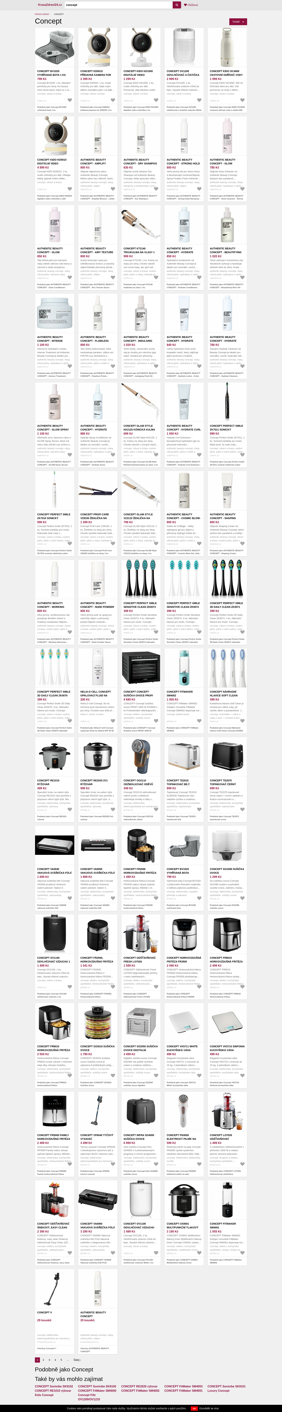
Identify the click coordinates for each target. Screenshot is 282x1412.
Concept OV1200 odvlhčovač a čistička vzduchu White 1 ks (183, 75)
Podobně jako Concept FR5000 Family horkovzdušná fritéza (51, 1172)
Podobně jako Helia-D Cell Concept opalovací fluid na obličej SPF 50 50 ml (97, 731)
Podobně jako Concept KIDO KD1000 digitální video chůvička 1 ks (141, 108)
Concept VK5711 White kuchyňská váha (182, 1048)
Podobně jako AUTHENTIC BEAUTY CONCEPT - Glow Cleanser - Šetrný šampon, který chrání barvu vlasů (226, 199)
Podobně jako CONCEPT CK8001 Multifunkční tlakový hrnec (182, 1261)
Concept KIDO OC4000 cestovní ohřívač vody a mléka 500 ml (226, 75)
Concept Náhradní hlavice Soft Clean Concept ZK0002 (224, 695)
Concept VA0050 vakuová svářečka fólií (97, 871)
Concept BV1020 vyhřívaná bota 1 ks (51, 73)
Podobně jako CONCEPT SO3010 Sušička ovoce (95, 1084)
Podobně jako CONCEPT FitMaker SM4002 (183, 729)
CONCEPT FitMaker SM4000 (97, 1390)
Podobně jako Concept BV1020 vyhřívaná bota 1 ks (51, 108)
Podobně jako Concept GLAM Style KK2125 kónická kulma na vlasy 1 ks (141, 463)
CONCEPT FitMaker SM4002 (180, 693)
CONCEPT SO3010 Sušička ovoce (97, 1048)
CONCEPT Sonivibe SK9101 (227, 1386)
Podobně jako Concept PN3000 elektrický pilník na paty (181, 1172)
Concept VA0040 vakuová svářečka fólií (54, 871)
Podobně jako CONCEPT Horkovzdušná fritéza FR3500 (180, 995)
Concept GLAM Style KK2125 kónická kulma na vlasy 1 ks (139, 429)
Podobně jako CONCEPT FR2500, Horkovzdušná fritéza (96, 995)
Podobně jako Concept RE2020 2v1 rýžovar (96, 818)
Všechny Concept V (46, 1348)
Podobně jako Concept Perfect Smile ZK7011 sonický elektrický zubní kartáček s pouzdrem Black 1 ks (227, 465)
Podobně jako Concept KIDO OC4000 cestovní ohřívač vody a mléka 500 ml (227, 110)
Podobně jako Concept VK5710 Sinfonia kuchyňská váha (224, 1084)
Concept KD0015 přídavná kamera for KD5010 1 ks (95, 75)
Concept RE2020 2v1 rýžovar (94, 782)
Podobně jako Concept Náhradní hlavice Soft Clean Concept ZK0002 (226, 729)
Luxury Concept (218, 1390)
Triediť (236, 21)
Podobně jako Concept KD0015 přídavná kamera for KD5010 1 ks (96, 108)
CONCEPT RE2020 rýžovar (139, 1386)
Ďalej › (77, 1359)
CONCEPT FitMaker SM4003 (183, 1386)
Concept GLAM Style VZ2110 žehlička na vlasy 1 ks (138, 518)
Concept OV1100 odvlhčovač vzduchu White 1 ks (139, 1227)
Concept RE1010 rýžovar (48, 782)
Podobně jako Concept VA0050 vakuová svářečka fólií (94, 906)
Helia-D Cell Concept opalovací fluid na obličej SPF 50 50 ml (95, 695)
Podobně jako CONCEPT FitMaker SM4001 (226, 1261)
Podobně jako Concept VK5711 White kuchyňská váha (181, 1084)
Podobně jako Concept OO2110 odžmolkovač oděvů (138, 818)
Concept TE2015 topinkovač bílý (178, 782)
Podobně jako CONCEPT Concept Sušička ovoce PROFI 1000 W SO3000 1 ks (139, 731)
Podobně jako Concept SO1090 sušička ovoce (224, 906)
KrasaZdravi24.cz (50, 4)
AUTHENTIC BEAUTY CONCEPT (93, 1314)
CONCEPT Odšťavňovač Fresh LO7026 (140, 959)
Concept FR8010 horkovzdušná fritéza (53, 1048)
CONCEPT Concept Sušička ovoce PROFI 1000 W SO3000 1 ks (138, 695)
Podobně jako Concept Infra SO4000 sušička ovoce (141, 1172)
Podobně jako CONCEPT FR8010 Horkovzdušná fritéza (225, 995)
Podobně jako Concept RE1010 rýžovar (51, 818)
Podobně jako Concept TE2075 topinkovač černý (224, 818)
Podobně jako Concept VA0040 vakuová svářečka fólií (51, 906)
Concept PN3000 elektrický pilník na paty (181, 1139)
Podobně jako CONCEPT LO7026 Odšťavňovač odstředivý (225, 1172)
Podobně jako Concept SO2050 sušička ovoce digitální (138, 1084)
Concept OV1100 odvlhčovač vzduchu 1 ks (53, 961)
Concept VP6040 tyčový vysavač (96, 1137)
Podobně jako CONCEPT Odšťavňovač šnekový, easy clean (53, 1261)
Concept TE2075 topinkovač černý (223, 782)
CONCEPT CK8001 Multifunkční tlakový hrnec (182, 1227)
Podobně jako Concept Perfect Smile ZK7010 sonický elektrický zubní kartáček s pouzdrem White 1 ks (54, 553)
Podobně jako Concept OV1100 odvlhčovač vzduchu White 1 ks (138, 1261)
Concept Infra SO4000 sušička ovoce (139, 1137)
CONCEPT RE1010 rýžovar (53, 1390)
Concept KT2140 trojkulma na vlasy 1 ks (139, 252)
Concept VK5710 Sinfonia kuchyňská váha (227, 1048)
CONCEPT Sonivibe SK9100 (97, 1386)
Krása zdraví (42, 14)
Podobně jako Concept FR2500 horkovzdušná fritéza (138, 906)
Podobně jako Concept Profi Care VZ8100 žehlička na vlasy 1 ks (96, 552)
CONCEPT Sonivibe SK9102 (54, 1386)
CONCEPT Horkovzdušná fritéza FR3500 (184, 959)
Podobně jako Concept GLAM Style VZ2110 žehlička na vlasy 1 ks (140, 552)
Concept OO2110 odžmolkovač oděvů (138, 782)
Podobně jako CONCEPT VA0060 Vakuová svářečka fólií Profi (95, 1261)
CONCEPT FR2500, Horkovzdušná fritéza (96, 959)
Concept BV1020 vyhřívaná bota (178, 871)
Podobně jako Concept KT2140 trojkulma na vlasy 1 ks (138, 286)
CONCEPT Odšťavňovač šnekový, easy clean (53, 1225)
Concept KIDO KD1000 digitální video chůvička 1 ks (138, 75)
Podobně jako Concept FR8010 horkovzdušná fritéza (51, 1084)
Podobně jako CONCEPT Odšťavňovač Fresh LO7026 (137, 995)
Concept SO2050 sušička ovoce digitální (141, 1048)
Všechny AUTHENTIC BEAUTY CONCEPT (94, 1350)
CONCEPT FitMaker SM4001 (223, 1225)
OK (194, 1409)
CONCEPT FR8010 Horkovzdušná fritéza (226, 959)
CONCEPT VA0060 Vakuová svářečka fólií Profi (97, 1227)
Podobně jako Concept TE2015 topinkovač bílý (181, 818)
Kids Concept (44, 1395)
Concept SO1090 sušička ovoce (227, 871)
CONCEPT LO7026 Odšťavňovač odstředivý (221, 1139)
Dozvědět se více (209, 1408)
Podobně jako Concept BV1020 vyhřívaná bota (181, 906)
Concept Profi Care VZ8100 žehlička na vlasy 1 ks (94, 518)
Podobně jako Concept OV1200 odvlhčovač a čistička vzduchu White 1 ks (184, 110)
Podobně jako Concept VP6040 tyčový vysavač (94, 1172)
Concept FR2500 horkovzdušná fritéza (140, 871)
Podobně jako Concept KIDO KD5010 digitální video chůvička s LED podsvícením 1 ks (54, 199)
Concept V (44, 1312)
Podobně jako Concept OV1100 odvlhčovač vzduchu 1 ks (52, 995)
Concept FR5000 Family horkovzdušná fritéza (53, 1137)
